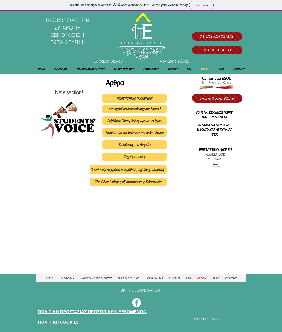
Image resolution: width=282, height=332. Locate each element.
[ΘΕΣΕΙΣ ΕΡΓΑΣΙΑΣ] (217, 50)
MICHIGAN (215, 158)
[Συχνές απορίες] (134, 157)
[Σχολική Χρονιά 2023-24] (217, 98)
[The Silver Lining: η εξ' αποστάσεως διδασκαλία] (128, 182)
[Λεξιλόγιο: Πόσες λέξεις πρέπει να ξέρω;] (134, 120)
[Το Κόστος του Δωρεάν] (134, 144)
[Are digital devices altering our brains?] (134, 109)
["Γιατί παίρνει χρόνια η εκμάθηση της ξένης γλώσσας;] (128, 169)
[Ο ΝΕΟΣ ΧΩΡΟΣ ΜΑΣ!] (217, 36)
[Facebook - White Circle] (136, 302)
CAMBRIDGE (215, 154)
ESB (215, 163)
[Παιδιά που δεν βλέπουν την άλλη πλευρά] (134, 132)
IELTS (216, 167)
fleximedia (213, 318)
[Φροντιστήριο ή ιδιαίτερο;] (134, 98)
